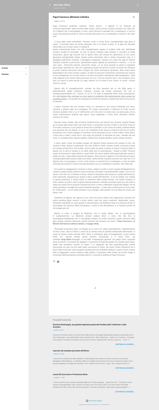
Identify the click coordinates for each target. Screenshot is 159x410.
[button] (134, 17)
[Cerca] (138, 5)
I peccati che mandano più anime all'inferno (71, 351)
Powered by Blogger (94, 401)
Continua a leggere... (125, 344)
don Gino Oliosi (62, 4)
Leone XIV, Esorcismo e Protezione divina (70, 374)
